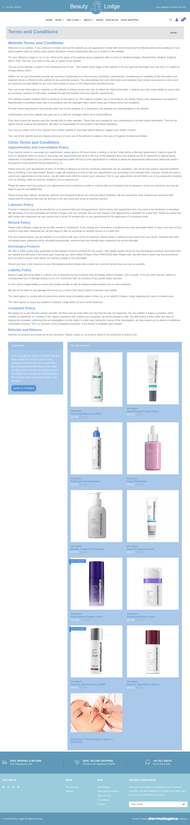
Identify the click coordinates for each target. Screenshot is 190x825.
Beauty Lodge (17, 818)
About (89, 20)
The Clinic (73, 20)
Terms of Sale (104, 795)
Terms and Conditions (108, 791)
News (99, 20)
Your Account (72, 787)
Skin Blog (112, 20)
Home (49, 20)
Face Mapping (130, 20)
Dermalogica (103, 787)
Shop (59, 20)
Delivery (70, 791)
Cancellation (103, 799)
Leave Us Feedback (23, 388)
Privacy (101, 804)
